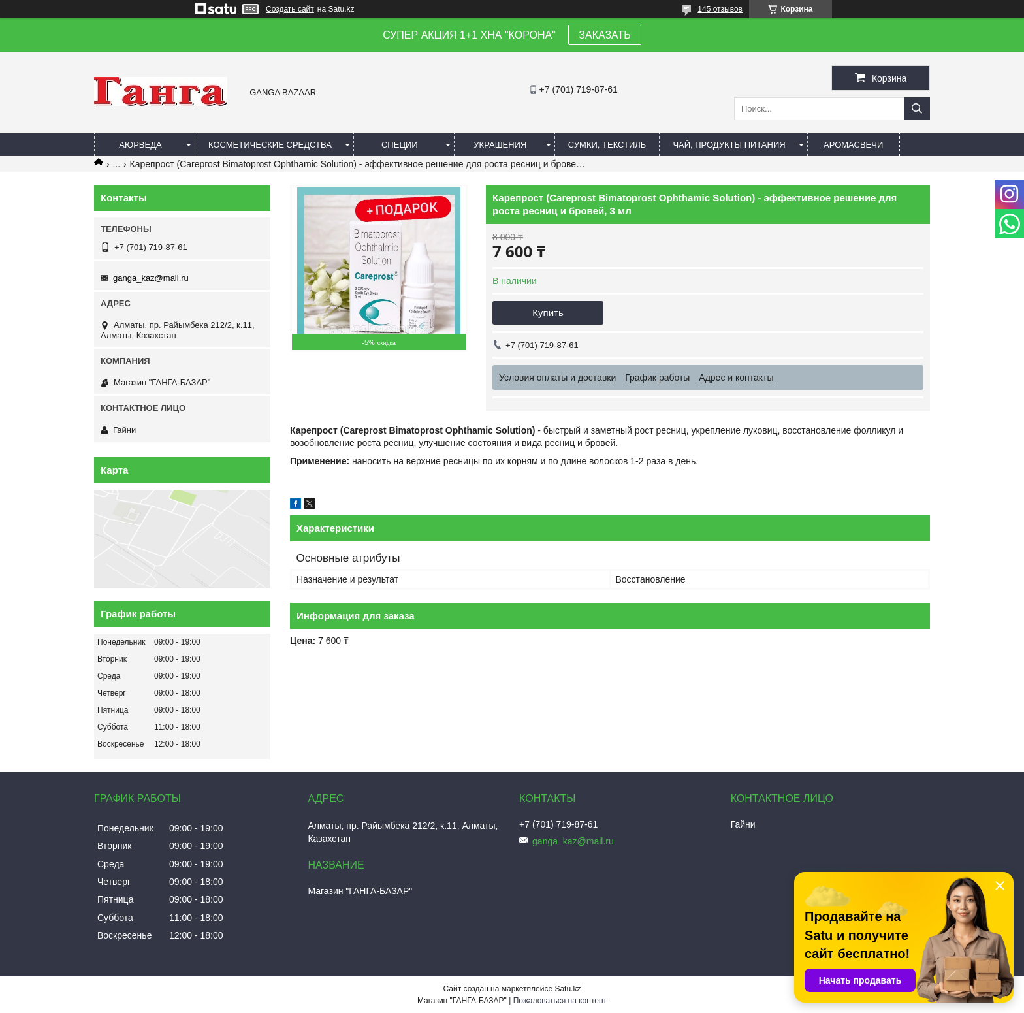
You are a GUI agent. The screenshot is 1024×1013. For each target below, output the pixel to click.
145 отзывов (720, 9)
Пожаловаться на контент (560, 1000)
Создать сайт (290, 9)
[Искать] (917, 108)
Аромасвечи (853, 145)
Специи (399, 145)
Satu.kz (567, 988)
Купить (547, 312)
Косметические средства (270, 145)
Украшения (499, 145)
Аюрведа (140, 145)
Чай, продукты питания (729, 145)
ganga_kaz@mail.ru (151, 278)
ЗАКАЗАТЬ (605, 34)
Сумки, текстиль (607, 145)
